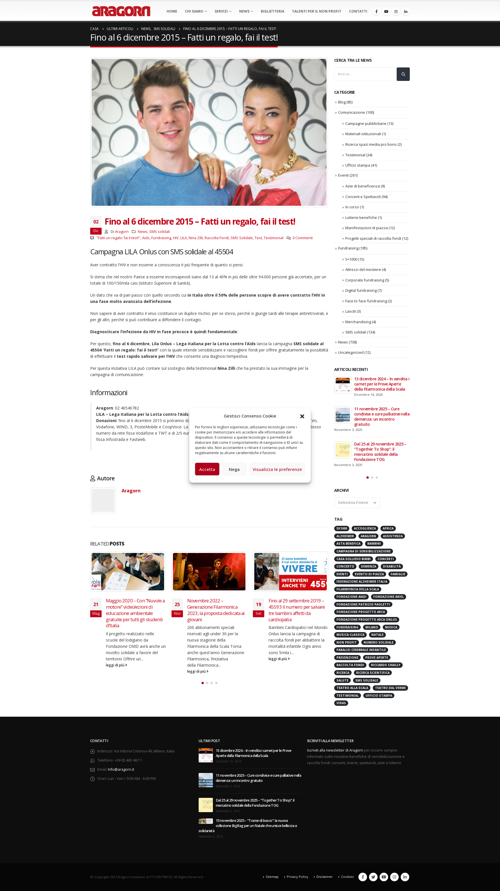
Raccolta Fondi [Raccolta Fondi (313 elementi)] (350, 665)
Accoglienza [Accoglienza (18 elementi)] (365, 528)
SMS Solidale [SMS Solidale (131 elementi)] (366, 680)
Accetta (207, 469)
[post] (343, 385)
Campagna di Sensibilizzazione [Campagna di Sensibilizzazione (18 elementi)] (363, 551)
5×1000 (351, 259)
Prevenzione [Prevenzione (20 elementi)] (347, 658)
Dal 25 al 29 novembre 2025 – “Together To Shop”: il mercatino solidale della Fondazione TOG (380, 451)
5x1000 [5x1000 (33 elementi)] (341, 528)
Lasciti (350, 311)
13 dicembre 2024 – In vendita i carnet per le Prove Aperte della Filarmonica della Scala (381, 384)
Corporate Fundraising (364, 280)
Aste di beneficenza (362, 186)
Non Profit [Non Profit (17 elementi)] (346, 642)
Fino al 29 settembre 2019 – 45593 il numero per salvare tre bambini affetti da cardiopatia (297, 609)
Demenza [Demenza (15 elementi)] (368, 566)
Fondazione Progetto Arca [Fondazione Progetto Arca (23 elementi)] (360, 612)
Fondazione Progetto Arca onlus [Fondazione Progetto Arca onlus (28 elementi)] (366, 620)
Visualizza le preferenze (277, 469)
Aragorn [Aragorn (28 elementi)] (368, 536)
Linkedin (405, 877)
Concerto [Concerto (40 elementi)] (345, 566)
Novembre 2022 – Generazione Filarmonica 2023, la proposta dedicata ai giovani (216, 609)
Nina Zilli (196, 237)
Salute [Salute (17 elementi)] (342, 680)
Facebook (362, 877)
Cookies (347, 876)
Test (258, 237)
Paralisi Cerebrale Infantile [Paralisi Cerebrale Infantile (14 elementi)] (361, 650)
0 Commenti (303, 237)
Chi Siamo (194, 11)
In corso (352, 206)
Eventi (343, 175)
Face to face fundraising (366, 300)
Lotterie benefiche (361, 217)
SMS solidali (159, 231)
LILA (183, 237)
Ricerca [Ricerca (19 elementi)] (342, 673)
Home (172, 11)
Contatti (358, 11)
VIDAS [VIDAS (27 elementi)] (341, 703)
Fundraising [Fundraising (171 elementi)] (347, 627)
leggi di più (116, 665)
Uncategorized (351, 352)
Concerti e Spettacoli (363, 196)
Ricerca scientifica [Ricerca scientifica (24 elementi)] (373, 673)
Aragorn (122, 231)
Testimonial (273, 237)
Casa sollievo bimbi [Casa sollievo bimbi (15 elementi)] (353, 559)
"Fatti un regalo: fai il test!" (118, 237)
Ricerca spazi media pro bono (371, 144)
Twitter (373, 877)
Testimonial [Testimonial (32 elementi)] (347, 696)
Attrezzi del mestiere (363, 269)
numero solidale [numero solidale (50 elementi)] (379, 642)
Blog (342, 102)
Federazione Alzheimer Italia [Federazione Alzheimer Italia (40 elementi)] (361, 582)
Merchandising (358, 321)
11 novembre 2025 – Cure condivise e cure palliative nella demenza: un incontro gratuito (382, 416)
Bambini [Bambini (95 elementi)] (374, 544)
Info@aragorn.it (121, 769)
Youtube (384, 877)
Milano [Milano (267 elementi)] (371, 627)
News (244, 11)
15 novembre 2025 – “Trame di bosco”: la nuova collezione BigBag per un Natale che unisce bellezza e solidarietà (248, 825)
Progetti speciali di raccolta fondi (373, 238)
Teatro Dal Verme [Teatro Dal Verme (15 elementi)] (390, 688)
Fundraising (161, 237)
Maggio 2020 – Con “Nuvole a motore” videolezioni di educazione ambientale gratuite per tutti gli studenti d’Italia (135, 613)
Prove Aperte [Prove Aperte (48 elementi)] (376, 658)
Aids (146, 237)
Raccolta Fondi (217, 237)
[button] (302, 416)
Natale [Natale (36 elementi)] (377, 635)
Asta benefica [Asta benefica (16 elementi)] (348, 544)
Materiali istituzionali (363, 133)
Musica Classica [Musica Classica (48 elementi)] (350, 635)
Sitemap (272, 876)
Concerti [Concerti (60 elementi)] (386, 559)
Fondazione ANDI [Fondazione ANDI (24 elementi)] (351, 597)
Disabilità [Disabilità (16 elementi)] (392, 566)
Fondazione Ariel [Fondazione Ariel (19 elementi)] (388, 597)
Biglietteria (272, 11)
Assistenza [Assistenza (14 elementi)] (393, 536)
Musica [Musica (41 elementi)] (391, 627)
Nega (234, 469)
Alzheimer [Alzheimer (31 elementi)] (345, 536)
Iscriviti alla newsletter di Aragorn (335, 750)
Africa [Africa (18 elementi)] (388, 528)
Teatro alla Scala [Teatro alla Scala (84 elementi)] (352, 688)
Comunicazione (351, 112)
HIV (176, 237)
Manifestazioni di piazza (366, 227)
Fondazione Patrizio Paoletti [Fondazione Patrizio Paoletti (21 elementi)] (363, 604)
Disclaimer (324, 876)
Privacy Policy (297, 876)
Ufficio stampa (357, 165)
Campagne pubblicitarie (365, 123)
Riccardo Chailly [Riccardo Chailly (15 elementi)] (385, 665)
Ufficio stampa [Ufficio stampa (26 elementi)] (379, 696)
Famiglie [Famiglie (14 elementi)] (398, 574)
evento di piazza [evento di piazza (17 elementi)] (369, 574)
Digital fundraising (361, 290)
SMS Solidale (242, 237)
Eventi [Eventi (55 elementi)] (342, 574)
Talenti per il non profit (316, 11)
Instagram (394, 877)
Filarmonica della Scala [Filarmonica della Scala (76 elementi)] (357, 589)
